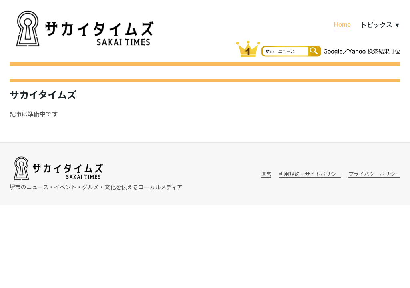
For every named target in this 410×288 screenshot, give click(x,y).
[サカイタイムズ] (84, 29)
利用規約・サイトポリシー (310, 174)
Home (342, 24)
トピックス (380, 24)
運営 (266, 174)
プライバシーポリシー (374, 174)
